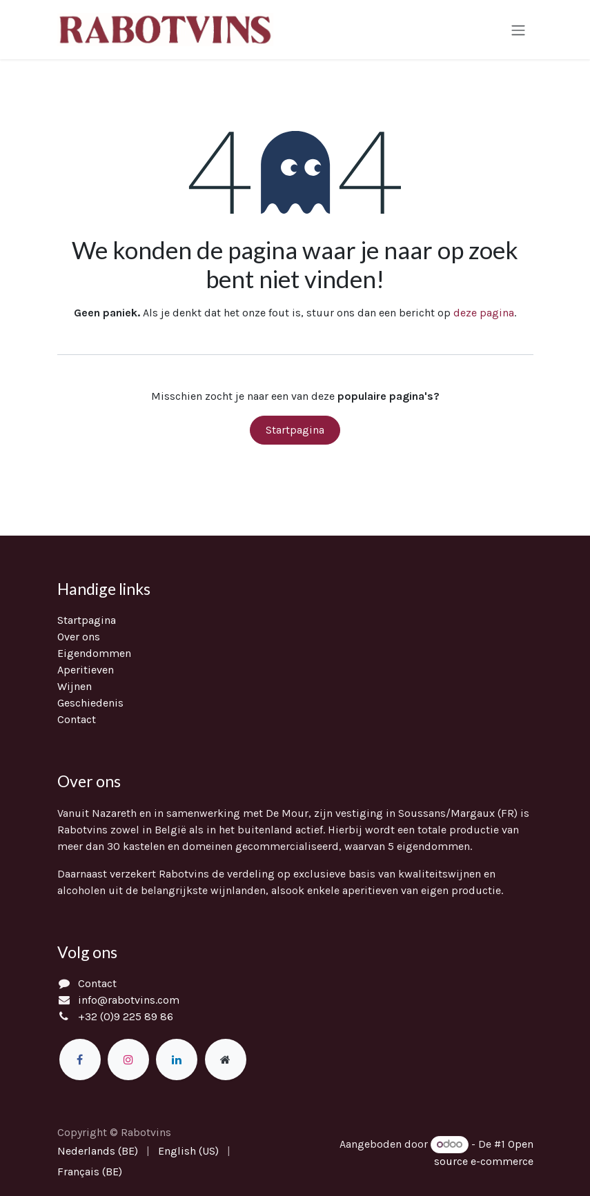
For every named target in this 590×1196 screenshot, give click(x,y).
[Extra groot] (225, 1059)
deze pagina (483, 314)
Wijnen (74, 686)
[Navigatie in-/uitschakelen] (518, 29)
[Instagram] (128, 1059)
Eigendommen (94, 653)
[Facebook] (80, 1059)
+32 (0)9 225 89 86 (125, 1016)
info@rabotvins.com (128, 999)
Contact (76, 719)
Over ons (78, 636)
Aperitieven (85, 669)
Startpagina (295, 431)
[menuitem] (97, 1151)
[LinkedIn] (176, 1059)
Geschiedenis (90, 702)
